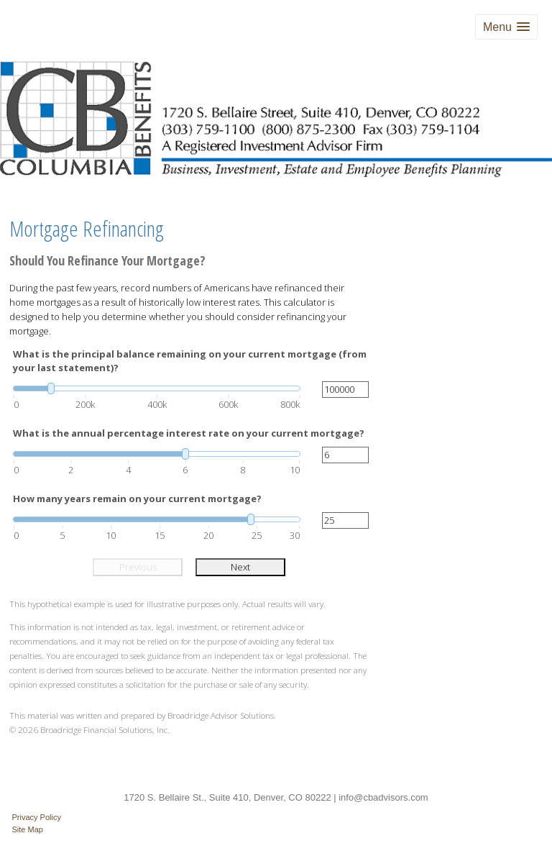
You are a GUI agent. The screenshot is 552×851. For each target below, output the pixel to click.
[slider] (156, 388)
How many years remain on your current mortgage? (137, 498)
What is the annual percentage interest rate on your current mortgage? (188, 433)
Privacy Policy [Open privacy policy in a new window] (36, 817)
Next (240, 566)
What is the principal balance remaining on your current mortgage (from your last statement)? (190, 361)
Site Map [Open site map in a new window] (27, 829)
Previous (138, 566)
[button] (506, 27)
